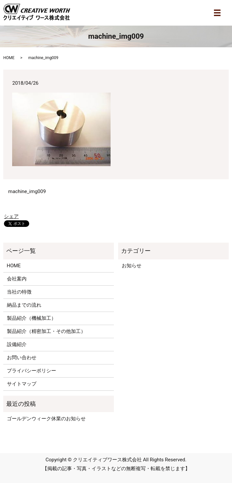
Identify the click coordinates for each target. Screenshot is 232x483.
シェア (11, 216)
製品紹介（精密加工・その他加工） (46, 331)
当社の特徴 (19, 292)
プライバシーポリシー (31, 371)
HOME (8, 57)
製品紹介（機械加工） (31, 318)
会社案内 (17, 279)
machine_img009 (27, 191)
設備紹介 (17, 344)
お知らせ (131, 266)
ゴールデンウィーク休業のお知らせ (46, 419)
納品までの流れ (24, 305)
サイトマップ (21, 384)
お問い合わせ (21, 358)
